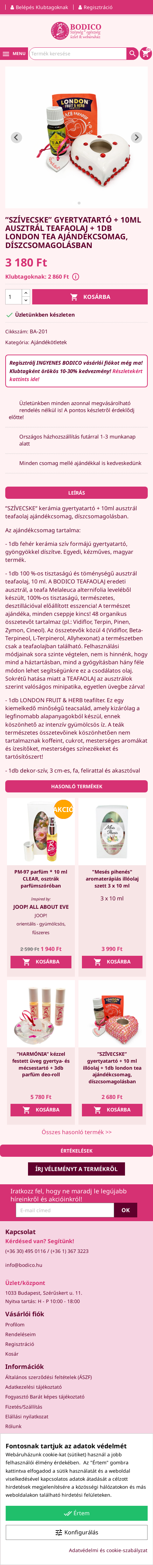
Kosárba (90, 297)
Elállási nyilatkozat (26, 1416)
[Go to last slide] (16, 137)
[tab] (74, 203)
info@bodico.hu (23, 1265)
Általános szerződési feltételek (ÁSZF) (48, 1377)
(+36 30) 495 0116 (25, 1251)
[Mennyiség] (13, 296)
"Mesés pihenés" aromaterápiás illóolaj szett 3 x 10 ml (112, 878)
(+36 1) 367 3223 (70, 1251)
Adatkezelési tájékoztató (33, 1387)
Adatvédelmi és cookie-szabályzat (108, 1550)
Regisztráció (19, 1344)
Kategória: (17, 342)
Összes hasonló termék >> (77, 1132)
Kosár (12, 1353)
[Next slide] (136, 137)
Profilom (15, 1324)
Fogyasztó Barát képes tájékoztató (44, 1396)
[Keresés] (84, 53)
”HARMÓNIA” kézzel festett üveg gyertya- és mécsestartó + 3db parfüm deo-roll (41, 1064)
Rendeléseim (20, 1334)
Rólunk (13, 1426)
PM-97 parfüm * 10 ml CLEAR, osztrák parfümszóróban (40, 878)
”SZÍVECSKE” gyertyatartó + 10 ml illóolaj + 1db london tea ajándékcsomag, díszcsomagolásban (112, 1068)
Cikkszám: (16, 331)
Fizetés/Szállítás (23, 1406)
